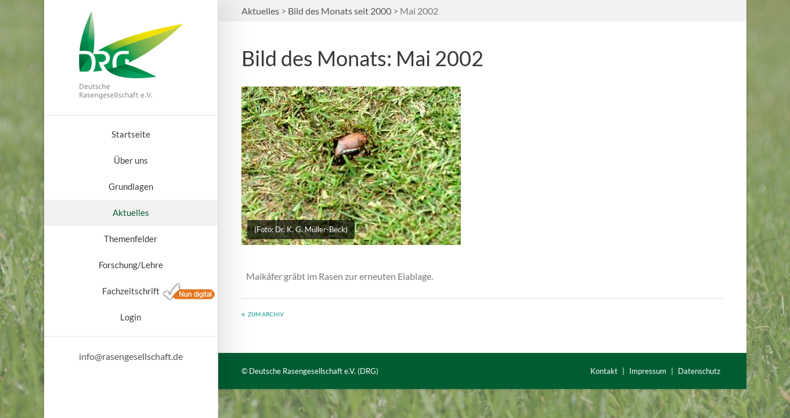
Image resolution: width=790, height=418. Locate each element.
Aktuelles (131, 212)
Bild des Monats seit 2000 (339, 10)
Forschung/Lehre (131, 265)
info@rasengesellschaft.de (131, 356)
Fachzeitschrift (131, 291)
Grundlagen (131, 186)
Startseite (130, 134)
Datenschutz (699, 371)
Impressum (647, 371)
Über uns (131, 160)
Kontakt (604, 371)
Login (130, 317)
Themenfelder (130, 238)
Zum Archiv (266, 314)
